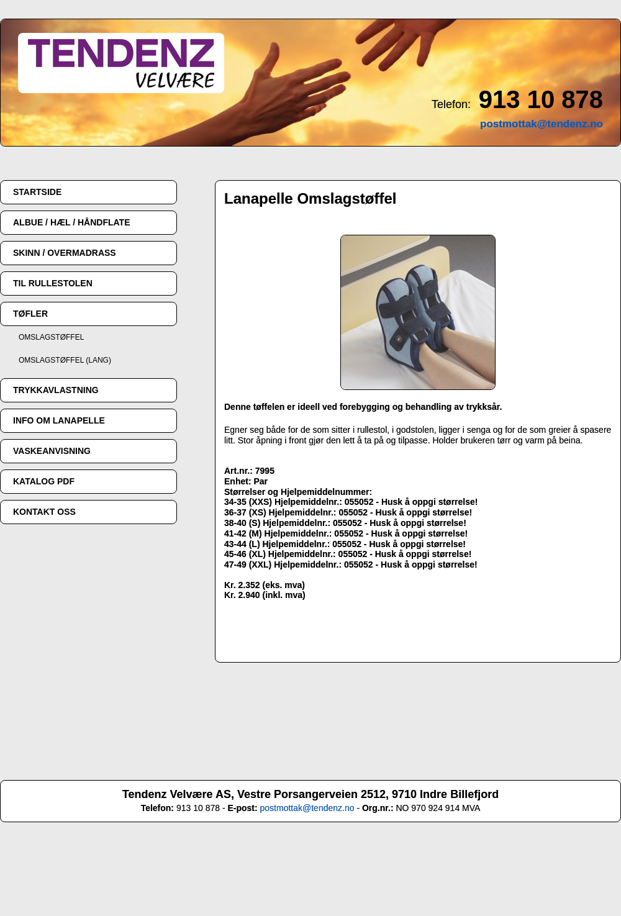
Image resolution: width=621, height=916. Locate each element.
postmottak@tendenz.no (307, 808)
